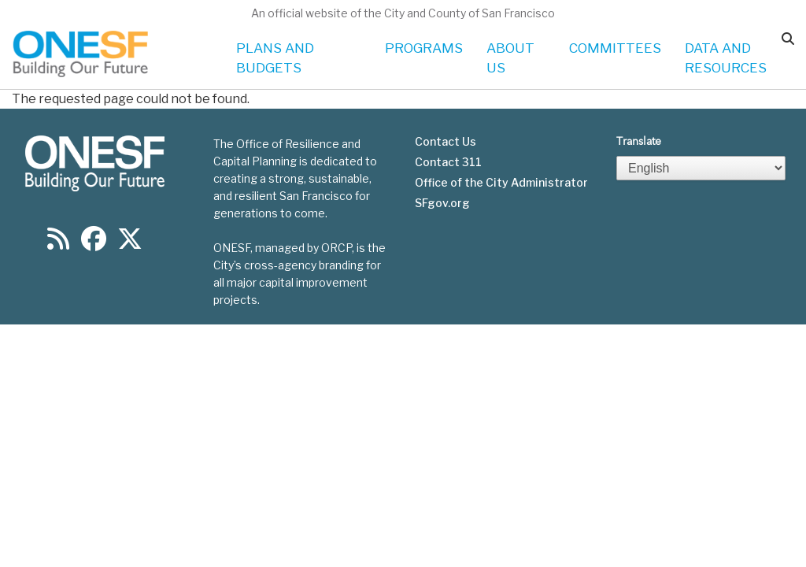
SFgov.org (442, 203)
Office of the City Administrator (501, 182)
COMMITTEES (615, 48)
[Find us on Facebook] (93, 243)
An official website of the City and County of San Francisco (403, 13)
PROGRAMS (424, 48)
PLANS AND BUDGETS (275, 58)
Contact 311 (448, 162)
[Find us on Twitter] (129, 243)
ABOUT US (510, 58)
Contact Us (445, 141)
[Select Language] (701, 168)
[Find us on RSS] (58, 243)
